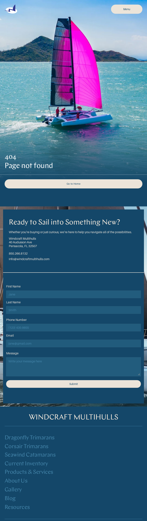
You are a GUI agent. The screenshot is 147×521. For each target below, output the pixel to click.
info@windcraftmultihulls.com (29, 259)
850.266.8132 (18, 253)
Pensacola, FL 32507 (23, 246)
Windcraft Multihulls (22, 238)
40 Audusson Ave (20, 242)
